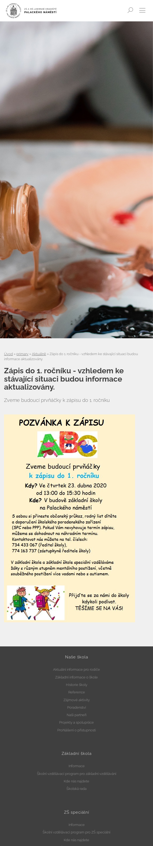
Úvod (8, 354)
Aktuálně (39, 354)
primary (22, 354)
